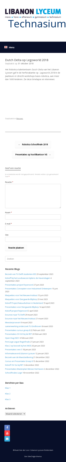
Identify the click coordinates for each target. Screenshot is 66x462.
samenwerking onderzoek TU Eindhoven (23, 326)
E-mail (8, 223)
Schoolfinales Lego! (13, 372)
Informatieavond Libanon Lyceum (20, 353)
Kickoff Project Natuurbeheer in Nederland (24, 303)
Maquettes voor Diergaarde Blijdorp (21, 299)
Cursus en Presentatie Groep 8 (19, 361)
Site (6, 234)
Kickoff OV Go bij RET (14, 365)
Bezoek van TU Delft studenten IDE (20, 274)
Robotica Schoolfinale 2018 (33, 144)
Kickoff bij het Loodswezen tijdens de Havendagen (27, 278)
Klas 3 (7, 399)
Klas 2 (7, 393)
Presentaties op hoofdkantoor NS (33, 154)
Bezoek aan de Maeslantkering (19, 357)
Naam (8, 212)
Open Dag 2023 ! (12, 338)
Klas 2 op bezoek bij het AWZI (18, 345)
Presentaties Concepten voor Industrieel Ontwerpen (28, 288)
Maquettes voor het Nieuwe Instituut (21, 295)
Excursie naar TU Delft (15, 314)
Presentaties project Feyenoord (19, 284)
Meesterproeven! (13, 322)
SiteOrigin (32, 456)
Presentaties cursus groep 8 (17, 330)
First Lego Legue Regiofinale (17, 341)
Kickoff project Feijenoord (16, 310)
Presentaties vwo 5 (13, 349)
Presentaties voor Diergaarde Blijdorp (22, 307)
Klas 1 (7, 388)
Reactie (9, 182)
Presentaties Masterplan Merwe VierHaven (24, 369)
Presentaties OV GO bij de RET (18, 334)
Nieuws (19, 118)
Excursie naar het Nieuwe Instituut (20, 318)
